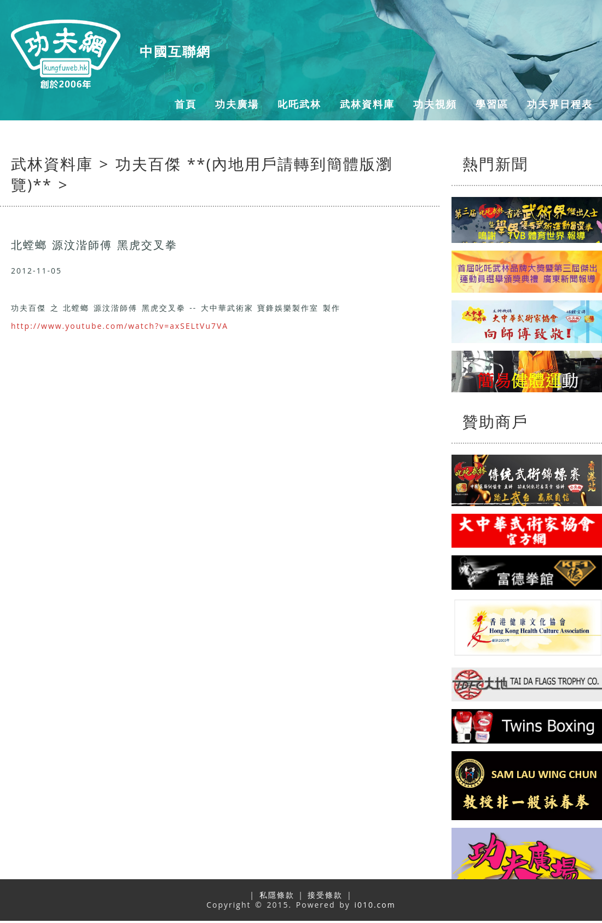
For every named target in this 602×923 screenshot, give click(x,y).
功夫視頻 (435, 104)
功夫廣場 (237, 104)
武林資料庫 (367, 104)
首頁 (185, 104)
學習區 (492, 104)
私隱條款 (276, 895)
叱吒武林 (299, 104)
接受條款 (325, 895)
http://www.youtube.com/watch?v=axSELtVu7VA (119, 326)
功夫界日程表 (560, 104)
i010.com (374, 904)
